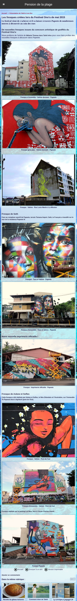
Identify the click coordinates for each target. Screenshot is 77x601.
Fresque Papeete (38, 566)
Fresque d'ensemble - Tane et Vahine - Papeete (38, 330)
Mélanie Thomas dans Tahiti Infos (39, 35)
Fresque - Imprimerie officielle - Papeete (38, 387)
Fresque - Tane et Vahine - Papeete (38, 279)
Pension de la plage (38, 4)
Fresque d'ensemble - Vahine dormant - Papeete (38, 97)
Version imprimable (54, 569)
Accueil (4, 13)
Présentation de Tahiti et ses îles (21, 13)
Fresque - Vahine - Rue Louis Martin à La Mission (38, 207)
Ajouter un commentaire (11, 575)
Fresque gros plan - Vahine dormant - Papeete (38, 150)
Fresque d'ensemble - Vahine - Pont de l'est (38, 506)
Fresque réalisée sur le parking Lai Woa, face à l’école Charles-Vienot (28, 511)
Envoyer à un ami (33, 569)
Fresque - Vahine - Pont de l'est (38, 459)
